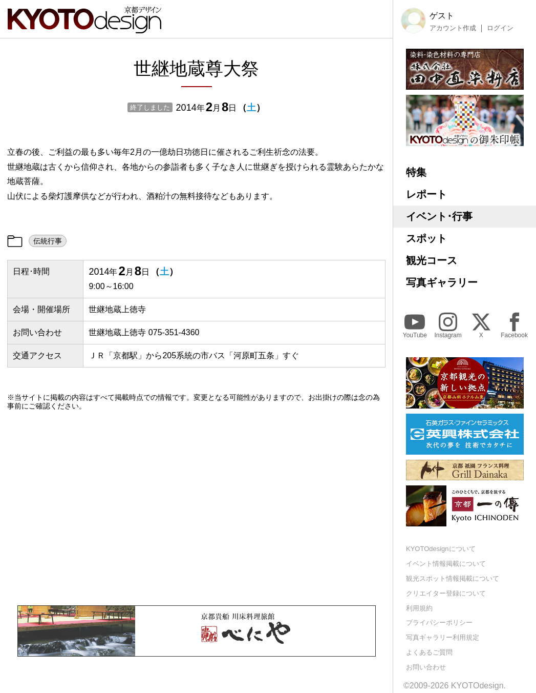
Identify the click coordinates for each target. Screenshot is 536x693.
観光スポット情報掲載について (452, 578)
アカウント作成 (453, 28)
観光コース (431, 260)
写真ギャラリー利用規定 (442, 637)
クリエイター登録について (446, 593)
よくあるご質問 (429, 652)
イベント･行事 (439, 216)
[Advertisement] (196, 508)
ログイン (500, 28)
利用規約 (419, 608)
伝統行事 (47, 241)
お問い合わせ (426, 667)
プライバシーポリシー (439, 622)
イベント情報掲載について (446, 563)
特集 (416, 172)
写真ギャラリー (442, 282)
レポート (426, 194)
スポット (426, 238)
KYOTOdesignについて (441, 549)
